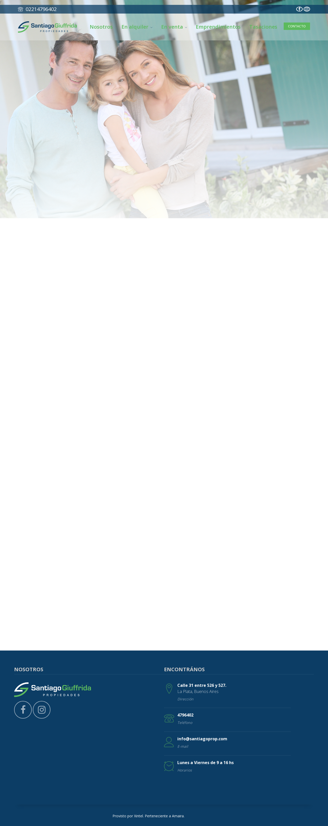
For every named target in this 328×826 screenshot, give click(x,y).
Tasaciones (263, 26)
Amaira (178, 815)
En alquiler (136, 26)
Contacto (297, 26)
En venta (174, 26)
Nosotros (101, 26)
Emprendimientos (218, 26)
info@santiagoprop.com (202, 739)
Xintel (138, 815)
